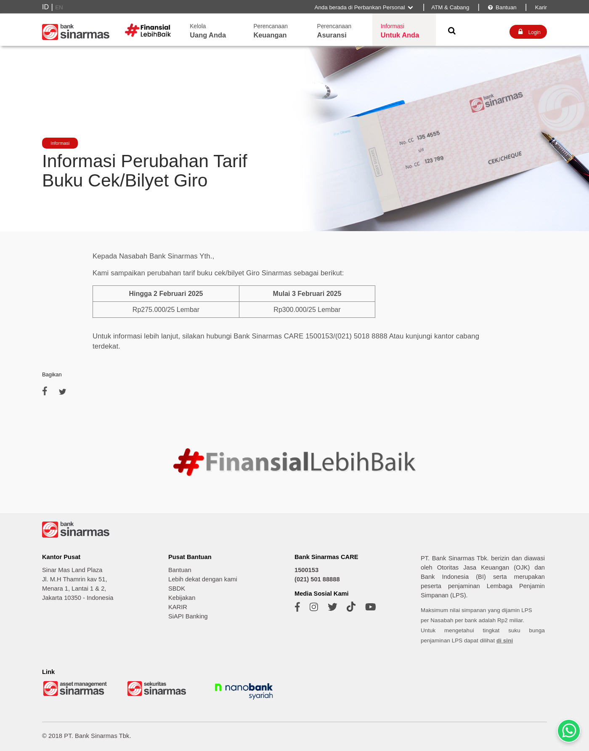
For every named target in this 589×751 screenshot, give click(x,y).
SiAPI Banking (188, 616)
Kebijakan (181, 597)
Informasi (59, 143)
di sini (504, 640)
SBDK (176, 588)
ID (45, 7)
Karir (540, 7)
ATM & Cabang (450, 7)
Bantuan (501, 7)
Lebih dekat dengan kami (202, 579)
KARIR (177, 607)
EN (59, 7)
